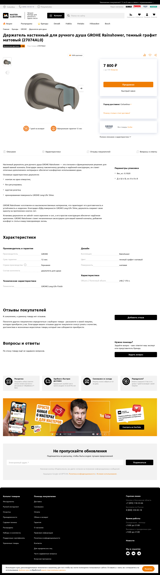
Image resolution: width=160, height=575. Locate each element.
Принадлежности (10, 517)
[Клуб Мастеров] (12, 15)
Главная (6, 29)
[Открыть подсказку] (25, 265)
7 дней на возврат (33, 128)
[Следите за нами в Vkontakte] (133, 553)
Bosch (107, 23)
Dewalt (57, 23)
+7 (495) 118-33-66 (134, 503)
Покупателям (48, 7)
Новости (130, 540)
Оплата (37, 512)
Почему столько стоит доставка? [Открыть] (116, 113)
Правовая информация (43, 533)
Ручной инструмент (11, 506)
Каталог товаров (11, 496)
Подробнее (80, 417)
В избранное (150, 55)
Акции (9, 23)
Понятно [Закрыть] (148, 569)
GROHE (24, 29)
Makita (69, 23)
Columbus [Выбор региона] (11, 7)
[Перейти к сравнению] (131, 15)
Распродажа (26, 23)
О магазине (38, 527)
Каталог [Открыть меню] (58, 15)
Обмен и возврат (41, 517)
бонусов (114, 70)
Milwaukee (94, 23)
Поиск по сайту (78, 15)
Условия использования (107, 474)
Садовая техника (10, 522)
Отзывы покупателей (100, 151)
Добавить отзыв (136, 317)
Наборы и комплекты (12, 533)
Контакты (38, 543)
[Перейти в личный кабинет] (147, 15)
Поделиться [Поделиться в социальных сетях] (155, 55)
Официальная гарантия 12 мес (66, 128)
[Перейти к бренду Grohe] (109, 127)
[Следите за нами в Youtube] (128, 553)
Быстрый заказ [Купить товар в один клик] (128, 91)
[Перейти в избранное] (139, 15)
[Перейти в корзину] (154, 15)
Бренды (44, 23)
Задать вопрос (135, 354)
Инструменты (8, 501)
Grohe (130, 127)
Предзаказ (128, 84)
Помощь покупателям (45, 496)
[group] (21, 383)
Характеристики (53, 151)
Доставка (38, 501)
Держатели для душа (38, 29)
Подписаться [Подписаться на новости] (139, 462)
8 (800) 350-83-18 (29, 7)
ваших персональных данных (53, 570)
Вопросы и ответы (148, 151)
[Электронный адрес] (65, 462)
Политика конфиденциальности (82, 474)
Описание (11, 151)
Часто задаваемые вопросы (45, 553)
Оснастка (7, 512)
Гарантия (37, 522)
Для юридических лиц (43, 548)
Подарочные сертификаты (14, 538)
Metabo (80, 23)
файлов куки (24, 570)
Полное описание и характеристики (114, 137)
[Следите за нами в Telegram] (139, 553)
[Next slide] (81, 88)
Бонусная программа (42, 559)
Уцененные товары (11, 543)
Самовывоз (38, 506)
